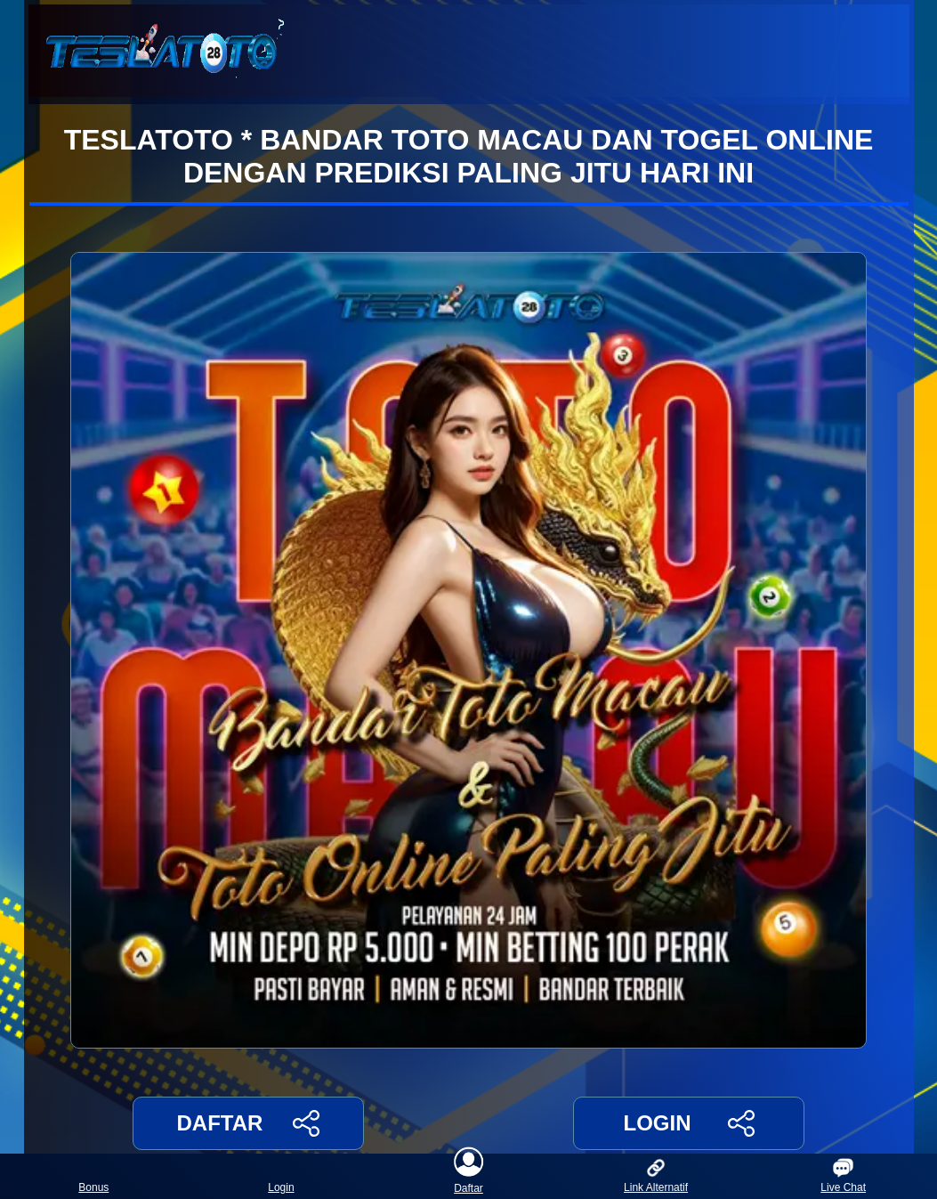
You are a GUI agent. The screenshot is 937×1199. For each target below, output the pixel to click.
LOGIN (688, 1123)
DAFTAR (248, 1123)
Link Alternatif (656, 1176)
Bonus (93, 1176)
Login (281, 1176)
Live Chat (843, 1176)
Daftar (469, 1176)
